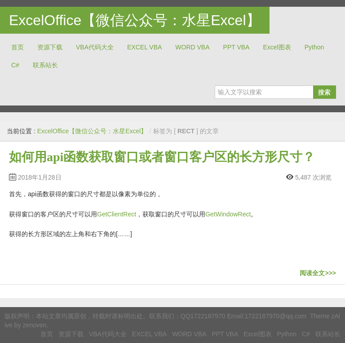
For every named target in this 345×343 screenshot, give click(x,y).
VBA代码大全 (95, 47)
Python (314, 47)
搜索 (324, 92)
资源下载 (49, 47)
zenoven (34, 325)
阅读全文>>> (318, 273)
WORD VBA (192, 47)
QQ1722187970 (203, 316)
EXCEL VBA (144, 47)
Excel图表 (277, 47)
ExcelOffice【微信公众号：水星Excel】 (135, 20)
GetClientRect (116, 214)
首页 (17, 47)
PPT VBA (236, 47)
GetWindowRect (228, 214)
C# (15, 65)
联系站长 (45, 65)
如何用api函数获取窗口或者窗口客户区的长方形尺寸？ (162, 157)
